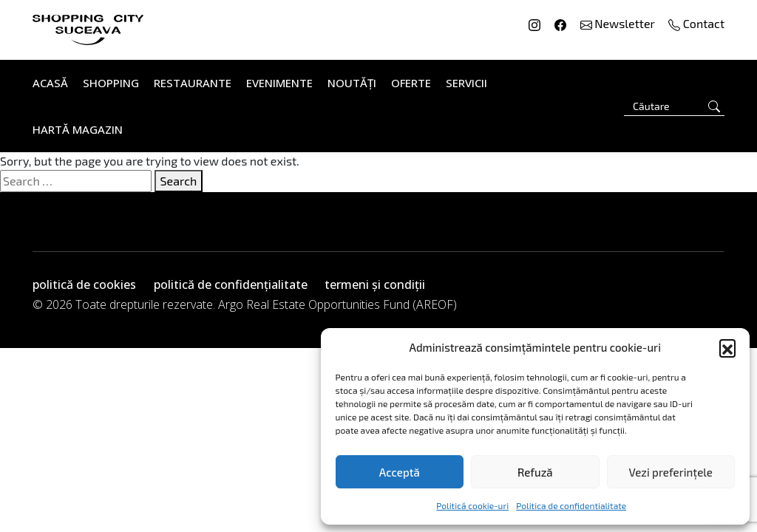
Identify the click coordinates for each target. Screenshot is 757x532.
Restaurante (192, 82)
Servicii (466, 82)
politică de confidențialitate (231, 284)
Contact (696, 23)
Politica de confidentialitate (571, 505)
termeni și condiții (375, 284)
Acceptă (399, 472)
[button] (727, 347)
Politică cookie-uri (472, 505)
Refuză (535, 472)
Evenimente (279, 82)
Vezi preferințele (671, 472)
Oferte (411, 82)
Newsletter (619, 23)
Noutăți (351, 82)
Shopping (111, 82)
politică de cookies (84, 284)
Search (178, 181)
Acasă (50, 82)
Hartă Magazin (78, 129)
